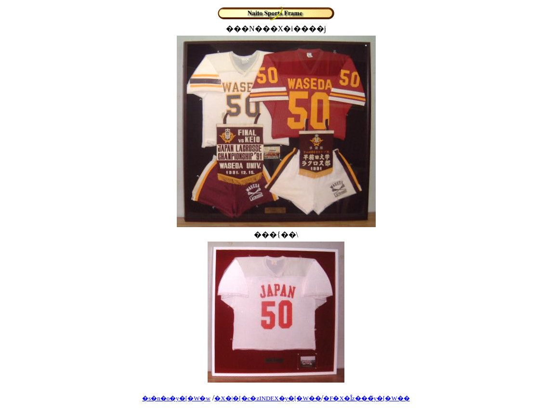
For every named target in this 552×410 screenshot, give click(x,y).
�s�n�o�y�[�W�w (176, 398)
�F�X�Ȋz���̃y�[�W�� (366, 398)
